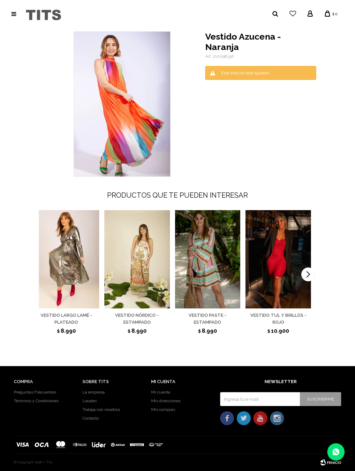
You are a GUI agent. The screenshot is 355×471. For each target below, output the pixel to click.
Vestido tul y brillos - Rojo (278, 319)
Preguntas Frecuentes (35, 392)
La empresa (94, 392)
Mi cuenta (160, 392)
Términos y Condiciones (36, 400)
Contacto (91, 418)
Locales (90, 400)
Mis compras (163, 409)
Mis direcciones (166, 400)
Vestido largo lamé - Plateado (66, 319)
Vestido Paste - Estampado (207, 319)
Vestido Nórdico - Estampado (137, 319)
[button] (308, 274)
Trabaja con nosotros (101, 409)
